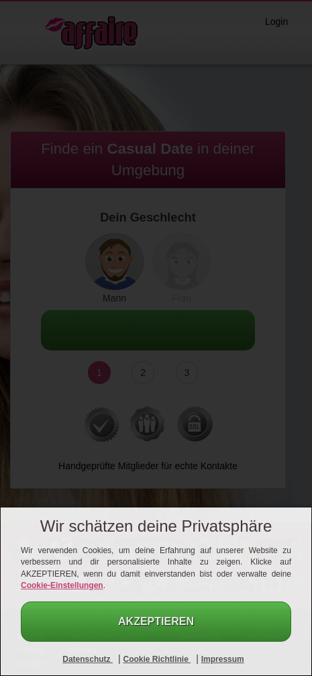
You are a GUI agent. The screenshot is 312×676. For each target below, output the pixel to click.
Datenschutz (87, 659)
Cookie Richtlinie (157, 659)
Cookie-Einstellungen (62, 585)
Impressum (222, 659)
